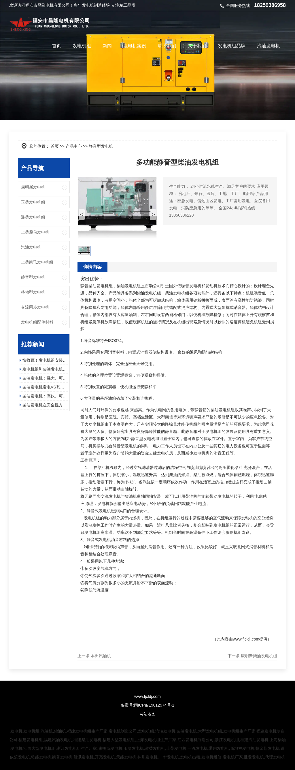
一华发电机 (169, 757)
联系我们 (167, 45)
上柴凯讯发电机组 (37, 262)
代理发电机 (275, 757)
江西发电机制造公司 (195, 739)
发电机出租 (190, 757)
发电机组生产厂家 (239, 731)
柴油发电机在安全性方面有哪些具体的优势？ (45, 405)
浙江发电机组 (227, 739)
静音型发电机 (33, 277)
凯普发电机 (62, 757)
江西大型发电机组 (39, 748)
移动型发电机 (33, 292)
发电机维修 (211, 757)
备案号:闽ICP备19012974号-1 (147, 705)
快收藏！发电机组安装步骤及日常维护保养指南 (45, 360)
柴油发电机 (187, 731)
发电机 (88, 5)
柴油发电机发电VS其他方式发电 (45, 387)
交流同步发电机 (35, 307)
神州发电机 (147, 757)
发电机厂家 (233, 757)
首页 (56, 45)
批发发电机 (254, 757)
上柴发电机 (176, 748)
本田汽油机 (101, 655)
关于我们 (197, 45)
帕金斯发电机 (268, 748)
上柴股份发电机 (35, 232)
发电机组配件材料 (37, 322)
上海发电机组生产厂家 (156, 739)
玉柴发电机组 (33, 202)
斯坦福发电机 (242, 748)
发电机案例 (134, 45)
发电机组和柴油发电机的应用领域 (45, 369)
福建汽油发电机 (58, 739)
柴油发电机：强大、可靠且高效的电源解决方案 (45, 378)
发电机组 (82, 45)
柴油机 (60, 731)
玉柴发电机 (134, 748)
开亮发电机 (105, 757)
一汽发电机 (198, 748)
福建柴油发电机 (87, 739)
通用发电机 (219, 748)
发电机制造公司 (123, 731)
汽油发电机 (268, 45)
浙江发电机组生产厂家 (77, 748)
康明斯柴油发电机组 (259, 655)
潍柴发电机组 (33, 217)
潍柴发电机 (155, 748)
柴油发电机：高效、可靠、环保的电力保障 (45, 396)
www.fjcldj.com (246, 639)
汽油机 (47, 731)
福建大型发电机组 (119, 739)
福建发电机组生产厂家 (87, 731)
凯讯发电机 (83, 757)
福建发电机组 (30, 739)
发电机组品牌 (231, 45)
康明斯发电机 (33, 187)
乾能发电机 (41, 757)
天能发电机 (126, 757)
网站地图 (147, 713)
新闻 (107, 45)
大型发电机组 (210, 731)
